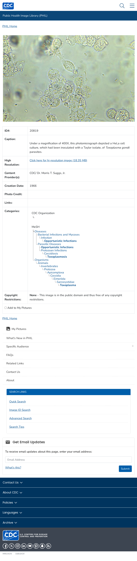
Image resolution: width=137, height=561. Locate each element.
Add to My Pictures (19, 308)
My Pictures (16, 329)
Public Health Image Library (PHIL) (25, 16)
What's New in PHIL (19, 338)
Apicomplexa (55, 272)
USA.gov (20, 553)
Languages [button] (13, 512)
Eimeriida (59, 279)
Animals (43, 263)
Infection (46, 238)
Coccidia (55, 276)
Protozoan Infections (54, 250)
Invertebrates (49, 266)
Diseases (40, 231)
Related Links (15, 363)
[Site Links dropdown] (132, 6)
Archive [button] (10, 523)
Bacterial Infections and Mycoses (59, 234)
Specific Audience (17, 346)
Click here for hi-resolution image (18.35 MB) (58, 160)
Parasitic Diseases (49, 244)
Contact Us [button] (13, 482)
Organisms (42, 260)
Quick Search (17, 401)
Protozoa (49, 269)
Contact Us (13, 372)
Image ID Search (19, 410)
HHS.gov (7, 553)
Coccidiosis (51, 253)
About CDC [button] (13, 492)
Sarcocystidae (65, 282)
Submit (125, 469)
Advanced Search (20, 418)
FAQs (9, 355)
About (10, 380)
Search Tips (16, 427)
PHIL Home (9, 26)
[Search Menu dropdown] (122, 6)
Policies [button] (10, 502)
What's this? (13, 467)
